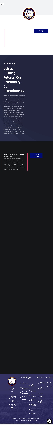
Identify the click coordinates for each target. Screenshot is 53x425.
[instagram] (15, 405)
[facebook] (9, 405)
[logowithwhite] (29, 7)
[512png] (12, 377)
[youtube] (12, 408)
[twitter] (12, 405)
